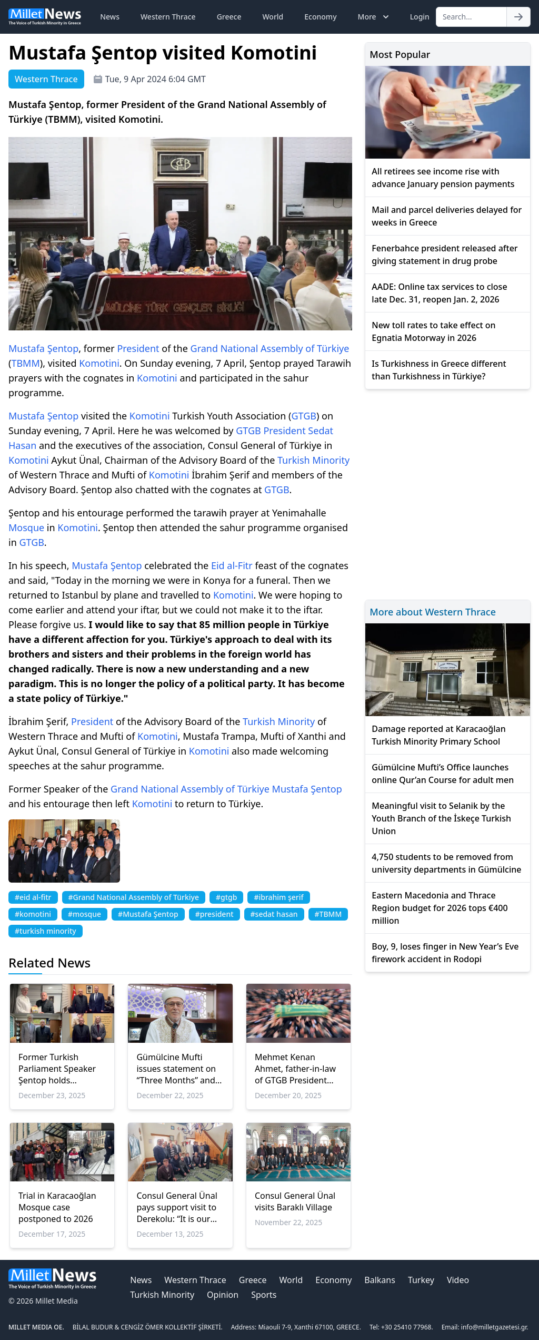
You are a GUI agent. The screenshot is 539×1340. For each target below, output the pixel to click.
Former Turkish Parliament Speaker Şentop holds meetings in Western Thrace (59, 1068)
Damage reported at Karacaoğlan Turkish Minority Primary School (438, 735)
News (109, 17)
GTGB (303, 415)
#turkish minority (45, 931)
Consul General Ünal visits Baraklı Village (295, 1201)
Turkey (421, 1280)
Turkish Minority (313, 460)
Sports (263, 1294)
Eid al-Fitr (232, 565)
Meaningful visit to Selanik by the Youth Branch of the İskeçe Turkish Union (441, 818)
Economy (320, 17)
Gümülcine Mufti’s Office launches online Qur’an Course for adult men (443, 773)
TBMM (25, 363)
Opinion (222, 1294)
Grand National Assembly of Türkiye (270, 348)
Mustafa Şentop (43, 348)
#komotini (33, 914)
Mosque (26, 527)
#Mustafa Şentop (148, 914)
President (138, 348)
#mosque (84, 914)
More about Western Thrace (433, 611)
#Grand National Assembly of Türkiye (133, 897)
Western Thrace (168, 17)
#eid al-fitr (33, 897)
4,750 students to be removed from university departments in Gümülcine (446, 863)
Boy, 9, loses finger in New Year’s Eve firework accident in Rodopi (445, 953)
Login (420, 17)
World (272, 17)
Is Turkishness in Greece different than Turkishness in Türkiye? (439, 370)
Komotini (99, 363)
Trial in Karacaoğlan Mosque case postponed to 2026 (57, 1207)
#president (214, 914)
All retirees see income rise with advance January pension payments (443, 177)
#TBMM (328, 914)
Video (458, 1280)
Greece (229, 17)
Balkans (379, 1280)
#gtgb (226, 897)
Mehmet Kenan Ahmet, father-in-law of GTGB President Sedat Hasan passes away (295, 1068)
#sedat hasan (274, 914)
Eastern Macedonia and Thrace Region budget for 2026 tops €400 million (439, 907)
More (374, 17)
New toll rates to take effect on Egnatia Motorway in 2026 (433, 331)
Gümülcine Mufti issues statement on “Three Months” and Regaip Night (176, 1068)
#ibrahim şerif (278, 897)
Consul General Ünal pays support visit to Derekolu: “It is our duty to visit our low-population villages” (176, 1207)
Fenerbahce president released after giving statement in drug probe (444, 254)
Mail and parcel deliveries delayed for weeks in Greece (447, 216)
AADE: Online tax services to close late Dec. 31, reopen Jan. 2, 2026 (439, 293)
